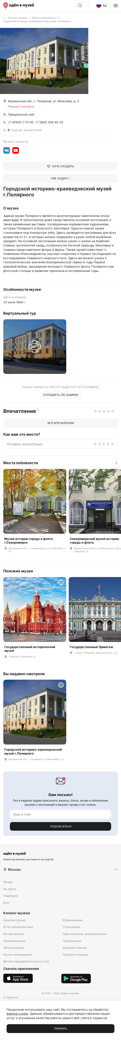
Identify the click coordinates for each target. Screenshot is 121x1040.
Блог (6, 902)
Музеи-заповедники (17, 954)
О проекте (10, 997)
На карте (9, 889)
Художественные (75, 947)
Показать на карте (21, 106)
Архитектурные (14, 920)
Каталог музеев (17, 17)
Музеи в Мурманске (44, 17)
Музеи (7, 882)
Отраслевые (71, 927)
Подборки (10, 895)
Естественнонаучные (18, 927)
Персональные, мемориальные (85, 934)
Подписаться (60, 826)
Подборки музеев (75, 954)
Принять (60, 1028)
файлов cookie (17, 1014)
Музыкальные (72, 920)
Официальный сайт (21, 114)
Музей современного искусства (26, 961)
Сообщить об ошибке (60, 394)
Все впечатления (61, 423)
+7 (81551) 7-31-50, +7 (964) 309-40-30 (35, 122)
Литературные (13, 947)
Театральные (72, 941)
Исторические (13, 934)
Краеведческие (14, 941)
